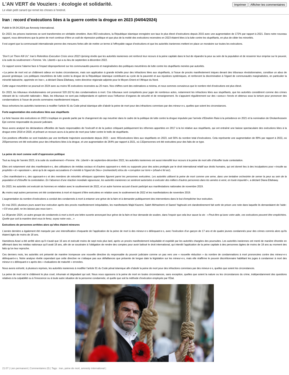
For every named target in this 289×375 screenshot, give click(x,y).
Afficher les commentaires (267, 4)
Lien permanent (19, 368)
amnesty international (93, 368)
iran (61, 368)
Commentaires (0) (40, 368)
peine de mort (72, 368)
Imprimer (240, 4)
